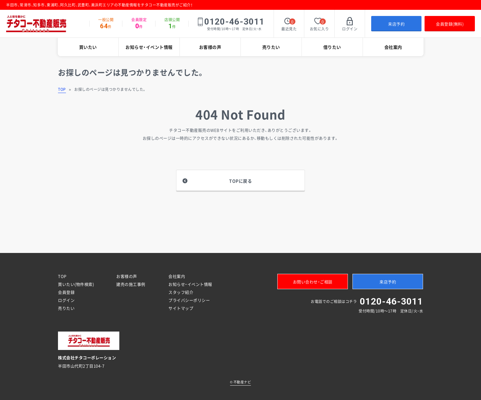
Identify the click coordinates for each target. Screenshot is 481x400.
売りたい (271, 47)
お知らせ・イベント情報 (149, 47)
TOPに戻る (240, 181)
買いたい (88, 47)
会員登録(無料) (450, 24)
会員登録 (66, 292)
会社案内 (393, 47)
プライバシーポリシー (189, 300)
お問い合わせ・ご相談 (313, 282)
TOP (62, 89)
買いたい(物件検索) (76, 284)
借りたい (332, 47)
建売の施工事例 (130, 284)
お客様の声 (210, 47)
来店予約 (396, 24)
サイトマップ (180, 308)
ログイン (66, 300)
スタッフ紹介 (180, 292)
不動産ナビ (240, 382)
